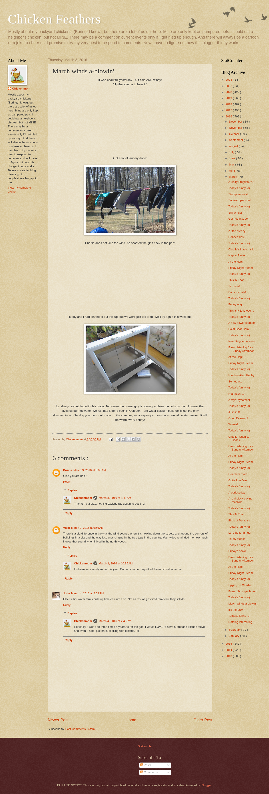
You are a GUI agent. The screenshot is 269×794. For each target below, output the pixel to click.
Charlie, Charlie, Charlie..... (238, 438)
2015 (229, 643)
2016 (229, 116)
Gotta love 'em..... (239, 480)
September (236, 140)
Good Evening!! (238, 418)
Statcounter (145, 746)
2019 (229, 98)
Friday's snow (237, 551)
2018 (229, 104)
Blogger (206, 785)
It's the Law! (235, 609)
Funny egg (235, 304)
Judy (66, 593)
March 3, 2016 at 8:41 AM (115, 497)
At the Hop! (235, 261)
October (234, 134)
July (232, 152)
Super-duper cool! (239, 200)
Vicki (66, 527)
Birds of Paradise (239, 520)
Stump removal (238, 194)
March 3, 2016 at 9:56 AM (87, 527)
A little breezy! (237, 231)
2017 (229, 110)
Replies (72, 490)
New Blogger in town (241, 341)
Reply (66, 481)
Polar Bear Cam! (238, 329)
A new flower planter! (241, 322)
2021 (229, 86)
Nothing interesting (240, 622)
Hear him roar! (237, 474)
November (236, 127)
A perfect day (236, 492)
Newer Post (58, 720)
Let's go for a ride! (239, 532)
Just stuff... (235, 412)
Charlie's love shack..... (243, 249)
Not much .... (236, 393)
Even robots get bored (242, 591)
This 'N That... (237, 280)
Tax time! (234, 286)
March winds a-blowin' (242, 603)
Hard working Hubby (241, 375)
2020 (229, 92)
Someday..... (236, 381)
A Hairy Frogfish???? (241, 181)
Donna (67, 470)
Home (131, 720)
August (234, 146)
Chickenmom (83, 497)
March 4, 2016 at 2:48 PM (115, 621)
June (232, 158)
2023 (229, 79)
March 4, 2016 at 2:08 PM (87, 593)
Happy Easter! (237, 255)
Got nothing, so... (239, 218)
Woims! (233, 424)
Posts (145, 765)
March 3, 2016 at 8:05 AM (89, 470)
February (235, 629)
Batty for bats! (237, 292)
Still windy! (235, 212)
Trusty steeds (236, 538)
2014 (229, 650)
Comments (149, 772)
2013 (229, 656)
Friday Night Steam (240, 267)
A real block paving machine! (240, 500)
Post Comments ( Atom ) (80, 729)
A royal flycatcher (239, 400)
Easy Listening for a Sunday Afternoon (241, 349)
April (232, 170)
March (233, 176)
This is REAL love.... (241, 310)
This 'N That (236, 514)
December (236, 121)
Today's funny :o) (239, 188)
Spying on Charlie (239, 585)
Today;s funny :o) (239, 615)
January (234, 636)
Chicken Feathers (54, 19)
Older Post (202, 720)
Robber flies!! (236, 237)
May (232, 164)
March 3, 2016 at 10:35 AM (116, 563)
